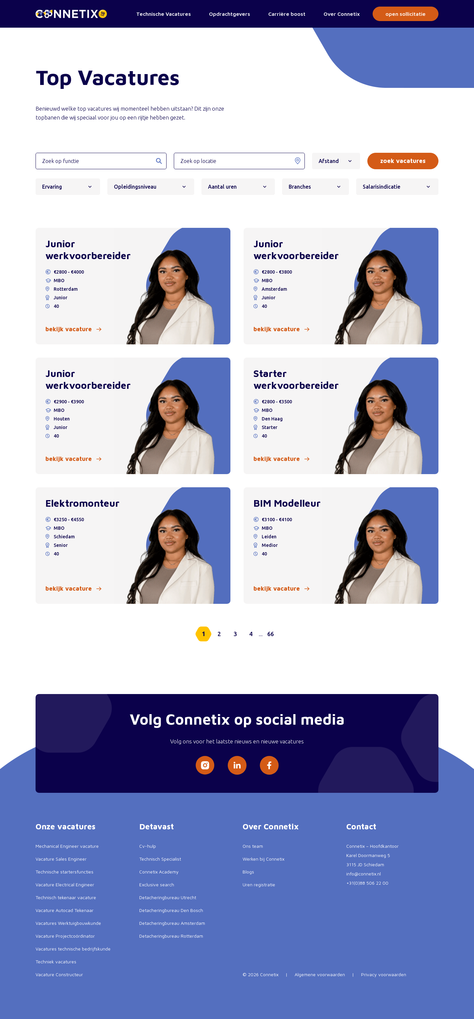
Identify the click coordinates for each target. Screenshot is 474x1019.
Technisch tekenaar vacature (66, 897)
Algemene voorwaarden (320, 974)
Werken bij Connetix (263, 859)
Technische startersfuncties (64, 871)
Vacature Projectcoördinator (65, 936)
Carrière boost (286, 14)
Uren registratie (259, 884)
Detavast (156, 826)
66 (270, 633)
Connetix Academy (159, 871)
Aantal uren (224, 187)
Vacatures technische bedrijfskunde (73, 949)
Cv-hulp (147, 846)
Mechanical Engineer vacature (67, 846)
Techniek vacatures (56, 961)
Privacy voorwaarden (383, 974)
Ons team (253, 846)
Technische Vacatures (163, 14)
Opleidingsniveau (137, 187)
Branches (302, 187)
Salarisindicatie (384, 187)
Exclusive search (156, 884)
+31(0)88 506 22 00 (367, 883)
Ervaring (54, 187)
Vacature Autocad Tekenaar (64, 910)
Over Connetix (342, 14)
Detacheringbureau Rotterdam (171, 936)
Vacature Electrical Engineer (65, 884)
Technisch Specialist (160, 859)
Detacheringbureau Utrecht (167, 897)
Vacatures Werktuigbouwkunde (68, 923)
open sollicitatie (405, 14)
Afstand (331, 161)
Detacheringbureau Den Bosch (171, 910)
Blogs (248, 871)
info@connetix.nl (363, 873)
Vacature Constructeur (59, 974)
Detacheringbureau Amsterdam (172, 923)
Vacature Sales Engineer (61, 859)
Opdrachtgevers (229, 14)
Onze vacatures (65, 826)
